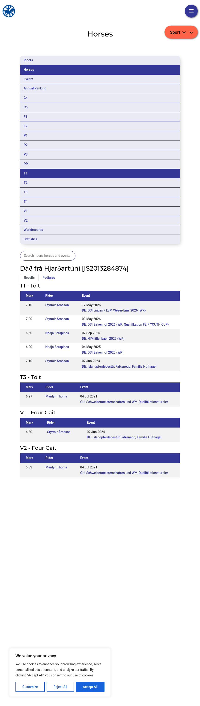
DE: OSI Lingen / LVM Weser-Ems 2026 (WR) (114, 310)
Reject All (60, 687)
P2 (26, 145)
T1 (26, 173)
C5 (26, 107)
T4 (26, 201)
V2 (26, 220)
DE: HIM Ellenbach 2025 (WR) (103, 338)
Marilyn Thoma (56, 396)
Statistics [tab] (30, 239)
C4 (26, 98)
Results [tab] (29, 277)
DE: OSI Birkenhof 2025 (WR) (102, 352)
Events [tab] (28, 79)
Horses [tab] (29, 69)
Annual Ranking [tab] (35, 88)
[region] (60, 672)
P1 (26, 135)
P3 (26, 154)
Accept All (90, 687)
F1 (25, 117)
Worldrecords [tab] (33, 230)
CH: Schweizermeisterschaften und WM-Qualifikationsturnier (124, 402)
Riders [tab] (28, 60)
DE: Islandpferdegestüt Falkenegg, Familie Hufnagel (119, 366)
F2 (25, 126)
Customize (30, 687)
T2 (26, 182)
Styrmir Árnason (57, 305)
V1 (26, 211)
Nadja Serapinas (57, 333)
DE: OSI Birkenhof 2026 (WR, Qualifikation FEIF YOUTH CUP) (125, 324)
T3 (26, 192)
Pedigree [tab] (48, 277)
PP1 (27, 164)
